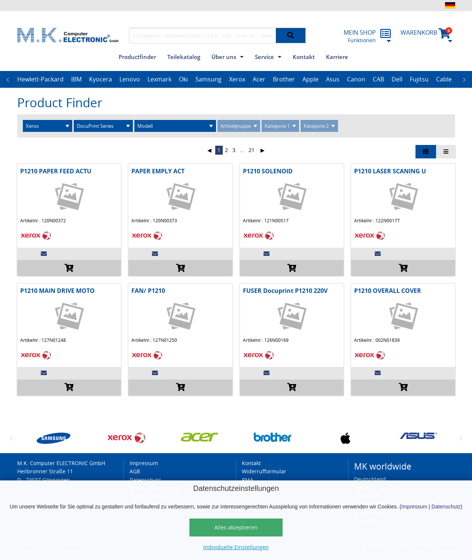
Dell (397, 79)
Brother (284, 79)
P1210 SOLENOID (268, 171)
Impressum (414, 507)
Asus (332, 79)
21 (252, 150)
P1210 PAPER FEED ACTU (55, 171)
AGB (135, 471)
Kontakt (304, 57)
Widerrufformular (264, 471)
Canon (356, 79)
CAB (378, 79)
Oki (183, 79)
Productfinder (137, 57)
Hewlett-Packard (40, 79)
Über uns (223, 57)
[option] (40, 79)
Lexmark (159, 79)
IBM (76, 79)
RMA (247, 479)
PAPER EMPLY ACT (158, 171)
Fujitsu (419, 79)
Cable (444, 79)
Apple (310, 79)
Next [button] (464, 79)
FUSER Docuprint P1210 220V (285, 291)
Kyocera (100, 79)
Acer (259, 79)
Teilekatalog (183, 57)
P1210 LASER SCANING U (390, 171)
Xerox (237, 79)
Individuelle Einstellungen (236, 547)
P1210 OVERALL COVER (387, 291)
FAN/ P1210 (148, 291)
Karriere (337, 57)
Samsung (208, 79)
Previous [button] (8, 79)
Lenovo (129, 79)
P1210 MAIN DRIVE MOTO (57, 291)
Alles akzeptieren (236, 527)
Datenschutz (446, 507)
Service (264, 57)
